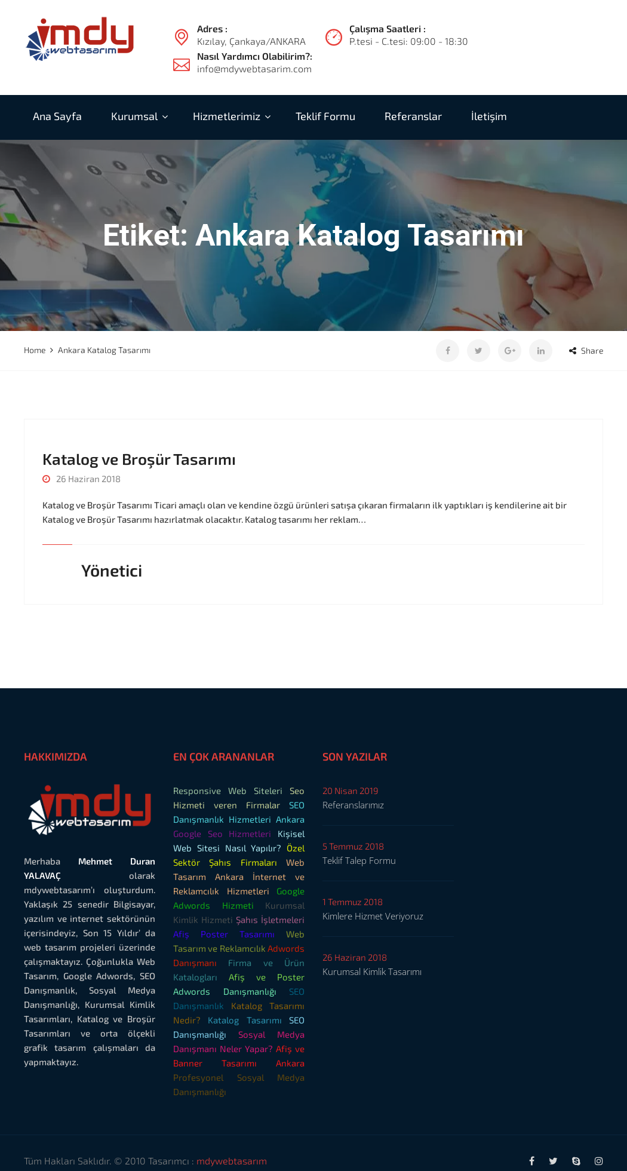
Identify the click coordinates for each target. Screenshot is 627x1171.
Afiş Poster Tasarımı (224, 933)
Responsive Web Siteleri (227, 790)
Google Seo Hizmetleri (222, 833)
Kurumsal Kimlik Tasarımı (372, 971)
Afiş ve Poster (267, 976)
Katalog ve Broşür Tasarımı (139, 458)
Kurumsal (134, 115)
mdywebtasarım (231, 1160)
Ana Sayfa (57, 115)
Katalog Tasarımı (244, 1019)
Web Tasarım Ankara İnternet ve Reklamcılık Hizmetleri (239, 876)
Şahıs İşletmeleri (270, 919)
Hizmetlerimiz (226, 115)
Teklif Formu (325, 115)
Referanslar (413, 115)
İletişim (489, 115)
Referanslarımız (353, 805)
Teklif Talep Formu (359, 860)
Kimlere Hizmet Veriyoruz (372, 916)
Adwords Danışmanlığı (224, 991)
